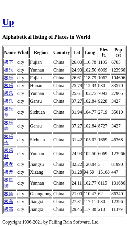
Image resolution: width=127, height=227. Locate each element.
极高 (8, 201)
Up (8, 22)
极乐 (8, 69)
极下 (8, 62)
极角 (8, 193)
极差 (8, 172)
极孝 (8, 164)
